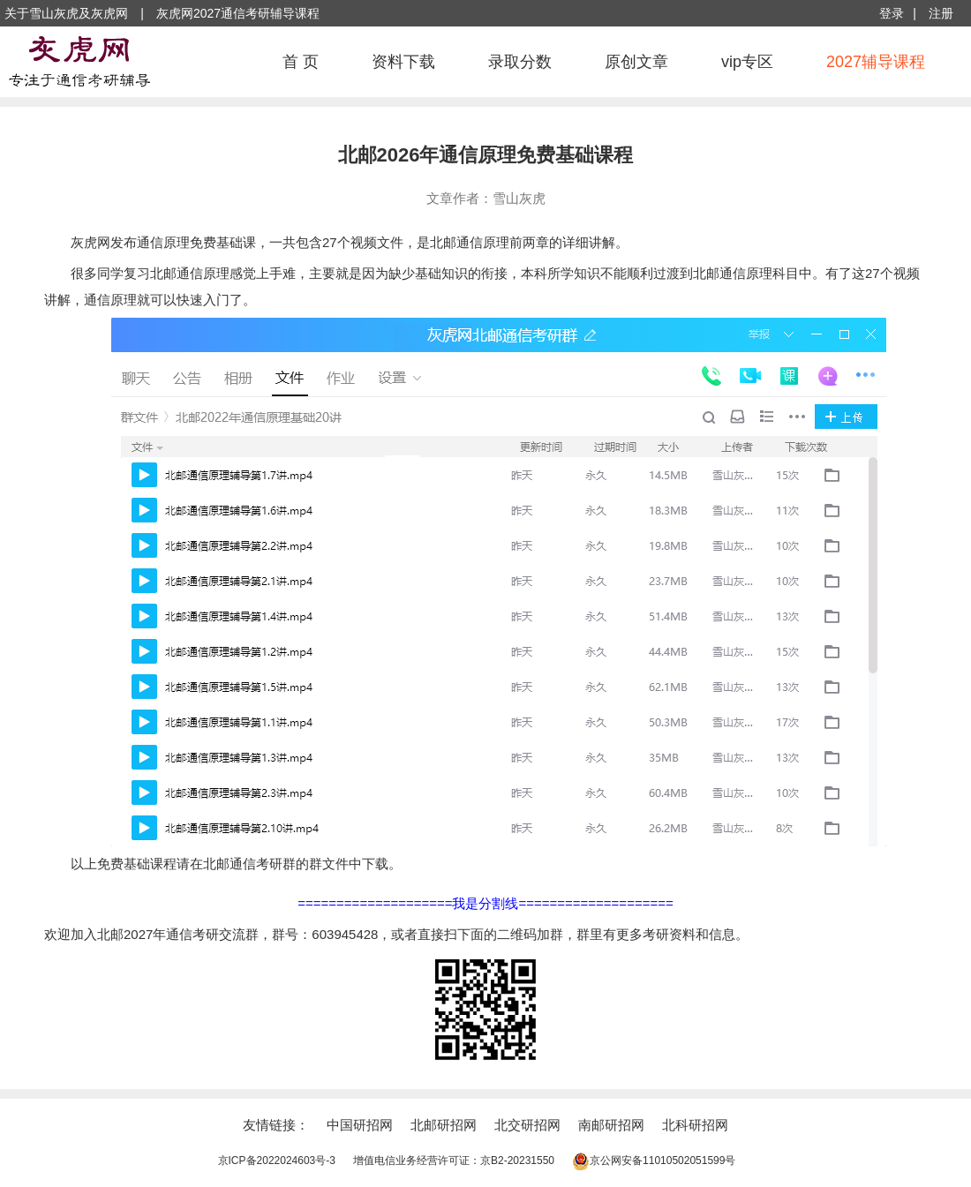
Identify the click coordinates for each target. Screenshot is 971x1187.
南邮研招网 (611, 1124)
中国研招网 (360, 1124)
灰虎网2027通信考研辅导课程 (238, 13)
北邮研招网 (443, 1124)
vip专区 (747, 62)
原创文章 (636, 62)
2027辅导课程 (875, 62)
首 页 (300, 62)
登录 (891, 13)
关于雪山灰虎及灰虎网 (66, 13)
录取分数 (520, 62)
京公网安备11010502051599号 (653, 1160)
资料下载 (403, 62)
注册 (941, 13)
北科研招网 (695, 1124)
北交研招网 (527, 1124)
